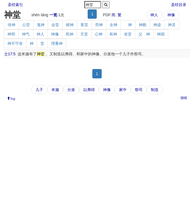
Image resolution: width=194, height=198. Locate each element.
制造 (155, 89)
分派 (71, 89)
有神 (113, 34)
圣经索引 (15, 4)
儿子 (39, 89)
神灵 (172, 25)
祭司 (139, 89)
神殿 (142, 25)
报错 (184, 98)
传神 (11, 25)
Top (12, 98)
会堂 (55, 25)
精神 (70, 25)
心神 (98, 34)
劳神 (99, 25)
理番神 (57, 43)
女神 (113, 25)
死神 (69, 34)
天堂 (84, 34)
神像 (171, 15)
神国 (161, 34)
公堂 (26, 25)
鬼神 (41, 25)
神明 (11, 34)
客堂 (84, 25)
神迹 (157, 25)
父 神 (144, 34)
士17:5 (9, 54)
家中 (123, 89)
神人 (154, 15)
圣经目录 (178, 4)
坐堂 (128, 34)
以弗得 (89, 89)
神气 (26, 34)
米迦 (55, 89)
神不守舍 (15, 43)
